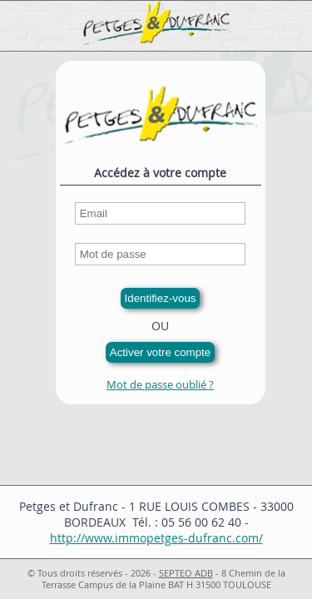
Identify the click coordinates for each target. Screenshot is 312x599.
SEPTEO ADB (186, 573)
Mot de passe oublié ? (160, 384)
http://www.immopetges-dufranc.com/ (156, 538)
